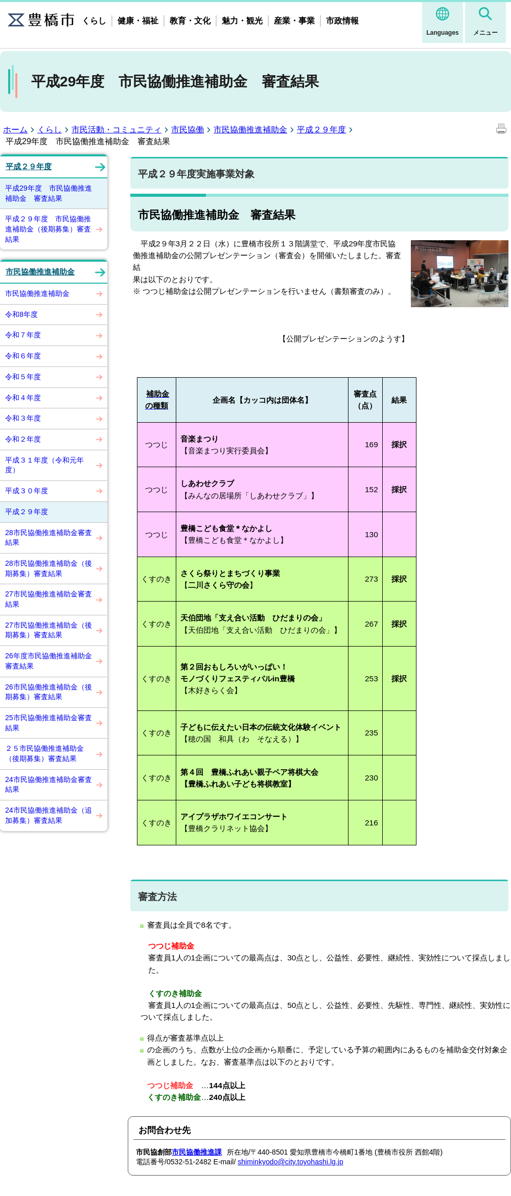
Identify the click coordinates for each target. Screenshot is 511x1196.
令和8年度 (21, 314)
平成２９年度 (321, 129)
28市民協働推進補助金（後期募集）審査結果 (48, 568)
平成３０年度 (26, 491)
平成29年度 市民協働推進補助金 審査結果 (48, 193)
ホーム (15, 129)
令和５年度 (23, 377)
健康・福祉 (138, 20)
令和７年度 (23, 335)
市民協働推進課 (197, 1152)
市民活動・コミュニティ (116, 129)
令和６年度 (23, 356)
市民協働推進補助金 (250, 129)
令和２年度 (23, 439)
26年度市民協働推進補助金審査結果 (48, 661)
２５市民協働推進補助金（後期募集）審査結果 (44, 753)
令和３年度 (23, 418)
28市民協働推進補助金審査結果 (48, 537)
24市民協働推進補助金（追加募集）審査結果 (48, 815)
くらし (94, 20)
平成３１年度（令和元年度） (44, 465)
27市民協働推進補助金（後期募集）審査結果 (48, 630)
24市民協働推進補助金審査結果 (48, 784)
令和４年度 (23, 398)
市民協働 (187, 129)
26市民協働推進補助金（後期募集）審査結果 (48, 692)
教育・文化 (190, 20)
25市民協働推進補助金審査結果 (48, 723)
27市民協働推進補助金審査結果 (48, 599)
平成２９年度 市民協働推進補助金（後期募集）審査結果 (48, 229)
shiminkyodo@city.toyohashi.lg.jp (290, 1162)
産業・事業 (294, 20)
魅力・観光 (242, 20)
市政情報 (342, 20)
